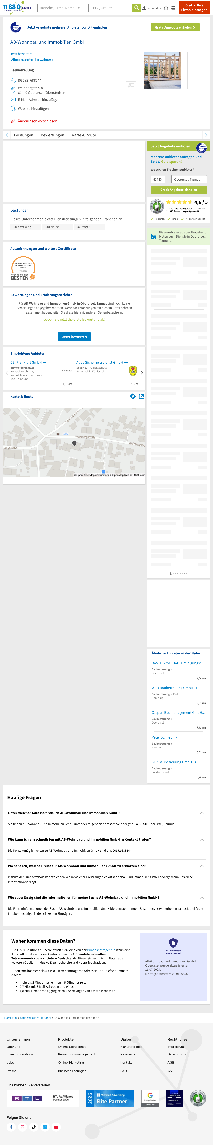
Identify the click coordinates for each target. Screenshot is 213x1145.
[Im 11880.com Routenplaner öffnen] (133, 396)
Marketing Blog (131, 1047)
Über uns (13, 1047)
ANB (170, 1071)
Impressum (175, 1047)
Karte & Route (84, 135)
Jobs (10, 1062)
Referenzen (128, 1054)
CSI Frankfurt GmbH (26, 362)
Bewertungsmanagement (76, 1054)
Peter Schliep (162, 737)
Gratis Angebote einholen (175, 27)
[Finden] (136, 8)
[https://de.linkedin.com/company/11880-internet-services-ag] (45, 1127)
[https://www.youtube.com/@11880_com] (56, 1127)
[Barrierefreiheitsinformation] (167, 8)
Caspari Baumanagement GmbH (177, 712)
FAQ (123, 1071)
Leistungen (23, 135)
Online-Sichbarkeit (72, 1047)
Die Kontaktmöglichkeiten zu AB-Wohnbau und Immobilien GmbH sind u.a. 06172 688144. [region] (70, 850)
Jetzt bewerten (74, 336)
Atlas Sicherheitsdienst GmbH (99, 362)
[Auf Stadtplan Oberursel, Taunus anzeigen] (141, 396)
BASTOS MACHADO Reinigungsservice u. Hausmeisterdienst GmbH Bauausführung (179, 662)
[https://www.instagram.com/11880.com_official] (22, 1127)
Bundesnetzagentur (101, 950)
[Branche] (63, 8)
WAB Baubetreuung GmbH (172, 687)
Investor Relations (20, 1054)
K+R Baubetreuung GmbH (172, 762)
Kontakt (126, 1062)
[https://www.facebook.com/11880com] (11, 1127)
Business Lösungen (72, 1071)
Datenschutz (176, 1054)
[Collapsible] (201, 813)
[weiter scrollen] (206, 135)
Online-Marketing (71, 1062)
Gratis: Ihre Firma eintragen (194, 7)
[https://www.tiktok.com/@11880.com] (33, 1127)
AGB (170, 1062)
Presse (11, 1071)
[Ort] (111, 8)
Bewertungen (52, 135)
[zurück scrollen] (6, 135)
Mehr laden (179, 573)
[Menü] (175, 8)
